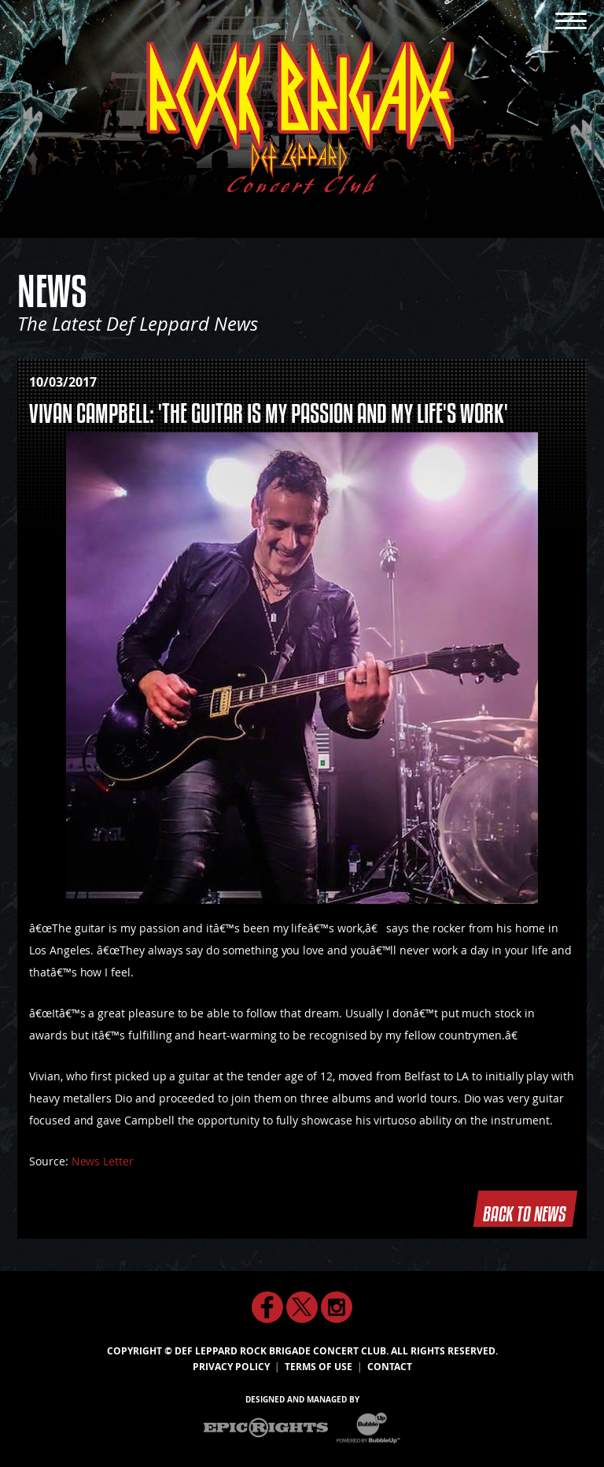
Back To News (525, 1208)
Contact (389, 1367)
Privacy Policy (231, 1367)
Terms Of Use (318, 1367)
